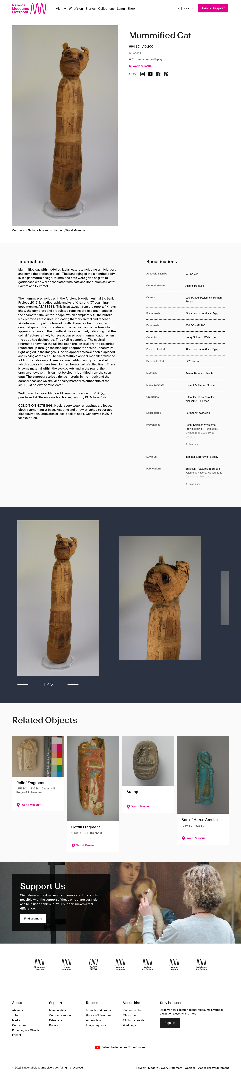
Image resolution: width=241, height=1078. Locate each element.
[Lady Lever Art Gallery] (201, 964)
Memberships (58, 1010)
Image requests (96, 1025)
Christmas (129, 1015)
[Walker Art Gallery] (147, 964)
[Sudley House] (174, 964)
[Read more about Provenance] (205, 435)
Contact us (19, 1025)
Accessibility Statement (213, 1068)
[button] (61, 599)
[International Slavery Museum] (94, 964)
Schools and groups (99, 1010)
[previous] (22, 684)
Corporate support (61, 1015)
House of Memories (98, 1015)
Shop (131, 8)
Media (16, 1020)
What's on (76, 8)
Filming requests (133, 1020)
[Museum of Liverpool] (40, 964)
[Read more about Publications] (205, 477)
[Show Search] (185, 8)
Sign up (169, 1023)
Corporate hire (132, 1010)
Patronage (55, 1020)
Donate (53, 1025)
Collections (106, 8)
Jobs (15, 1015)
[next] (73, 684)
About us (18, 1010)
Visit (59, 8)
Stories (90, 8)
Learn (121, 8)
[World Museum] (67, 964)
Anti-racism (93, 1020)
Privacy (141, 1068)
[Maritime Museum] (120, 964)
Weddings (129, 1025)
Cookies (190, 1068)
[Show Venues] (65, 9)
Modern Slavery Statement (165, 1068)
